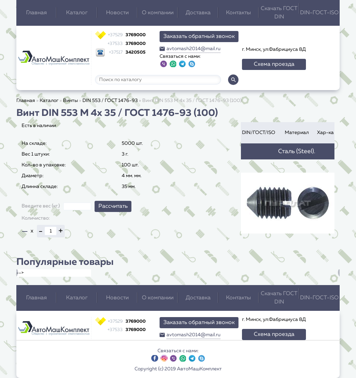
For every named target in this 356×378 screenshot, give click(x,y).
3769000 (127, 35)
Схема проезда (274, 64)
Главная (36, 13)
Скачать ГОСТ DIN (279, 13)
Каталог (77, 13)
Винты (70, 100)
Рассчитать (113, 206)
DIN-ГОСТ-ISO (319, 13)
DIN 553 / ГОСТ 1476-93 (110, 100)
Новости (117, 13)
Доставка (198, 13)
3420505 (127, 52)
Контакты (238, 13)
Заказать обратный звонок (199, 36)
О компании (157, 13)
